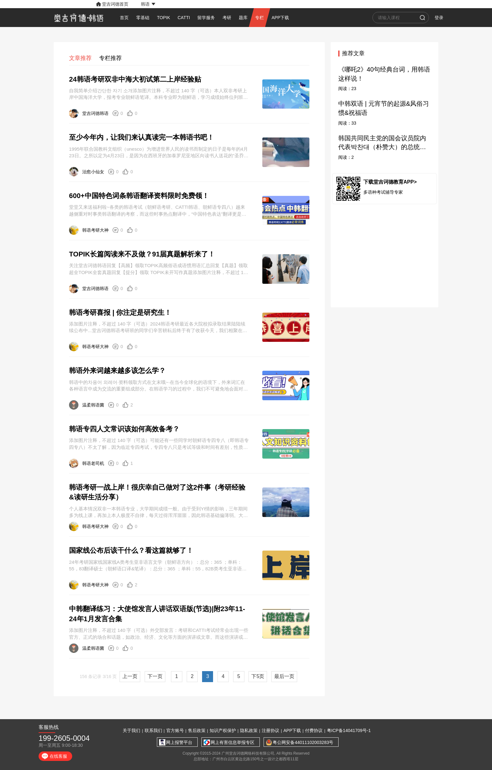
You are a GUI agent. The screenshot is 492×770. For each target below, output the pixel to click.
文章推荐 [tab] (80, 58)
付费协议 (314, 730)
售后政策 (197, 730)
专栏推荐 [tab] (110, 58)
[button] (148, 4)
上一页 (129, 676)
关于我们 (131, 730)
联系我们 (153, 730)
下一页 (155, 676)
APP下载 (292, 730)
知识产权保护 (223, 730)
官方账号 (175, 730)
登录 (439, 17)
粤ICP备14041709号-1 (349, 730)
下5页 (257, 676)
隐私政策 (249, 730)
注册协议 (270, 730)
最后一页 (284, 676)
